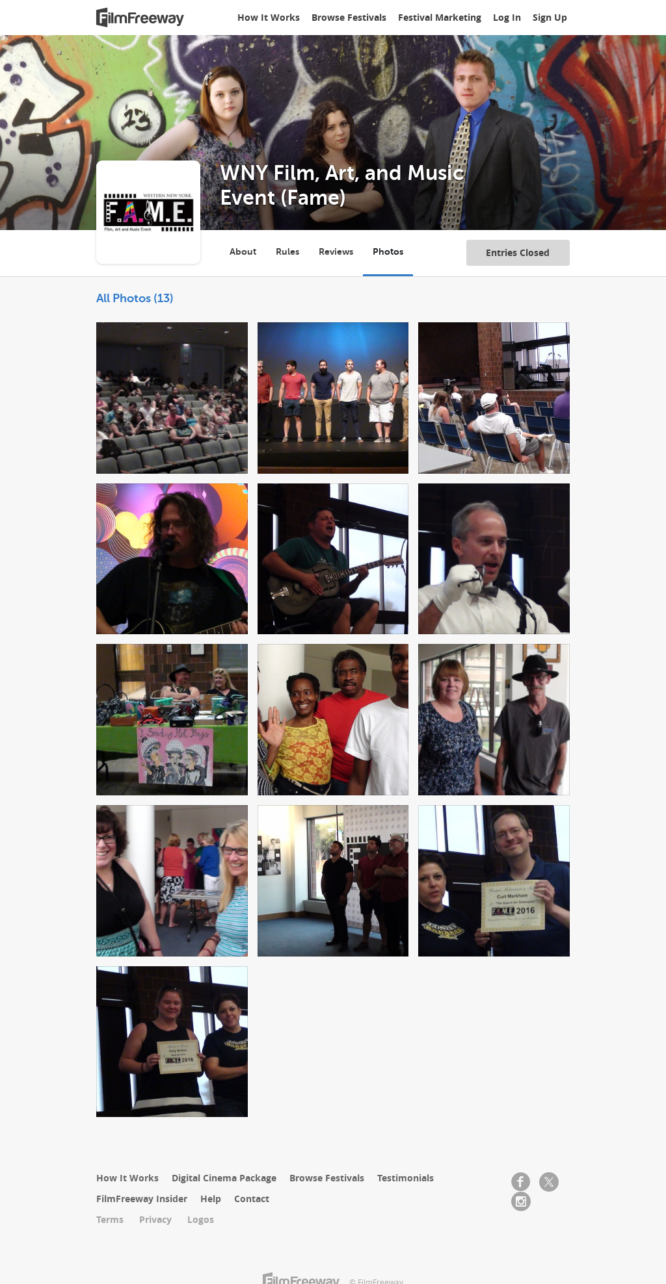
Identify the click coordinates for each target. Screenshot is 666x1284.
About (243, 251)
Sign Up (550, 17)
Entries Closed (518, 252)
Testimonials (405, 1178)
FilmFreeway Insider (141, 1198)
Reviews (336, 251)
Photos (388, 251)
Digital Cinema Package (224, 1178)
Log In (507, 17)
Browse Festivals (349, 17)
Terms (110, 1219)
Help (210, 1198)
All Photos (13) (135, 298)
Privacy (155, 1219)
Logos (200, 1219)
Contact (251, 1198)
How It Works (268, 17)
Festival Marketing (439, 17)
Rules (287, 251)
